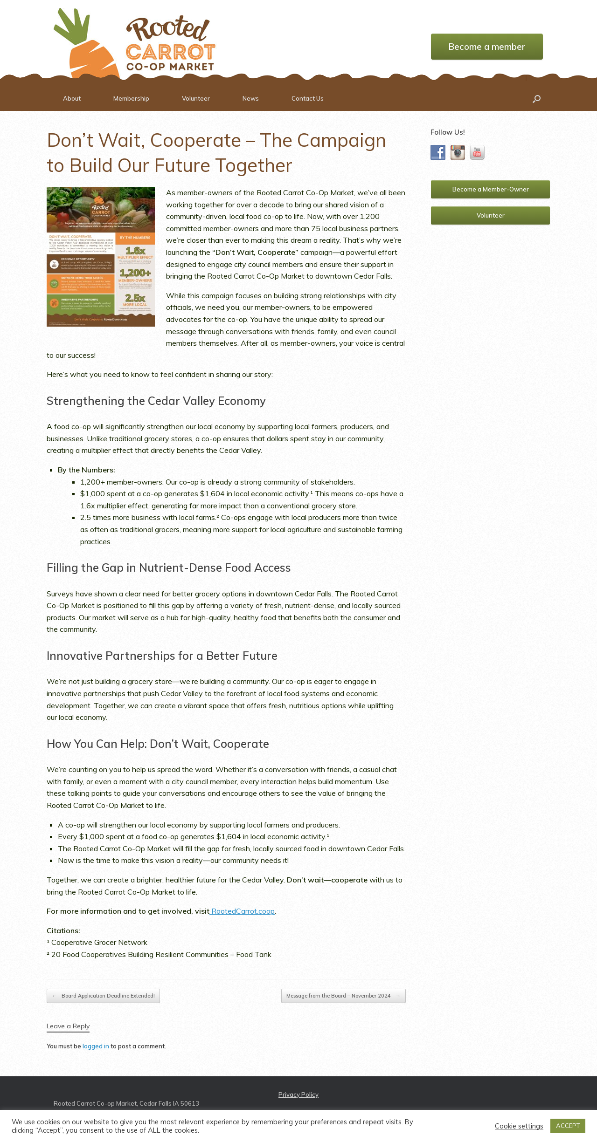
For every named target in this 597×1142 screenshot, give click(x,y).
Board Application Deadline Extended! (103, 996)
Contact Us (308, 98)
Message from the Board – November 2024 (343, 996)
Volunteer (196, 98)
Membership (131, 98)
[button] (536, 98)
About (72, 98)
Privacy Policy (298, 1094)
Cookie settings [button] (519, 1126)
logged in (96, 1046)
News (251, 98)
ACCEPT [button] (568, 1125)
